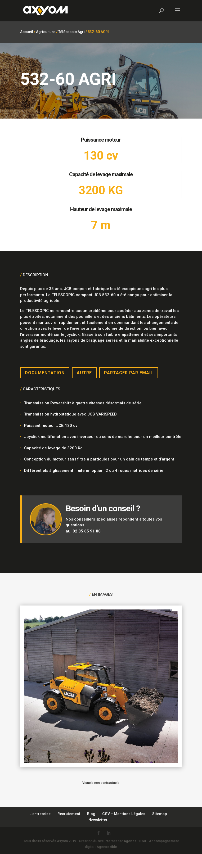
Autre (84, 372)
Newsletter (97, 820)
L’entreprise (40, 814)
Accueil (26, 32)
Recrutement (68, 814)
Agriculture (45, 32)
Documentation (45, 372)
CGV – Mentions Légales (123, 814)
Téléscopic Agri (71, 32)
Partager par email (128, 372)
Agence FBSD (135, 841)
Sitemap (159, 814)
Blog (91, 814)
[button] (9, 844)
